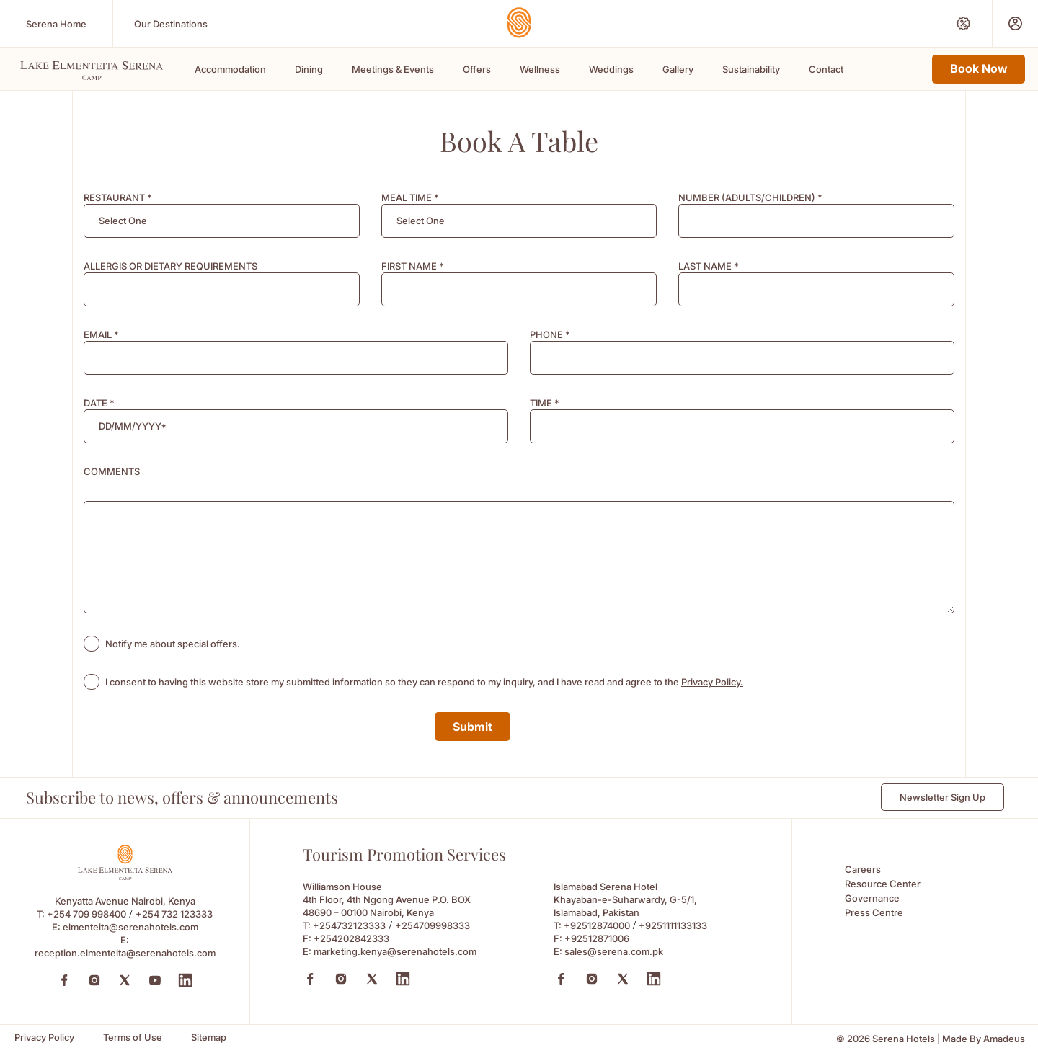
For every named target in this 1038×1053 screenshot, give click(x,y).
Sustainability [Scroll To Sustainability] (751, 69)
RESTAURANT (118, 197)
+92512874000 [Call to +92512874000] (597, 925)
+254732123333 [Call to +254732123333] (349, 925)
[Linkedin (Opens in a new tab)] (403, 979)
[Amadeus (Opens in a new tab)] (1004, 1039)
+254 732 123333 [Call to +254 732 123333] (174, 914)
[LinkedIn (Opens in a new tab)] (185, 980)
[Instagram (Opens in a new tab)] (94, 980)
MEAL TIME (410, 197)
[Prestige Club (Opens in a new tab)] (1015, 23)
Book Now (978, 68)
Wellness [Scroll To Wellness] (540, 69)
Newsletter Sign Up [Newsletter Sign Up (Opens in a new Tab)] (942, 797)
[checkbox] (91, 644)
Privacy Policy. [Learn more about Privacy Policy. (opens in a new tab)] (712, 682)
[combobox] (222, 221)
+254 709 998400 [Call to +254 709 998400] (86, 914)
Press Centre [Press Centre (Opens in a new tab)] (874, 912)
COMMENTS (112, 471)
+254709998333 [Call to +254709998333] (432, 925)
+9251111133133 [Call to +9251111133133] (673, 925)
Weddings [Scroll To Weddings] (611, 69)
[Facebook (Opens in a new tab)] (64, 980)
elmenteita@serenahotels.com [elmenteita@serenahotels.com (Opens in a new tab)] (130, 927)
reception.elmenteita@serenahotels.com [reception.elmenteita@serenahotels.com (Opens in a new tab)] (125, 953)
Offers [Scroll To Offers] (477, 69)
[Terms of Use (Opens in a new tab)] (132, 1037)
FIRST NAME (412, 266)
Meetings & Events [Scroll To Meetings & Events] (393, 69)
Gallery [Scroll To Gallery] (677, 69)
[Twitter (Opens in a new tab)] (124, 980)
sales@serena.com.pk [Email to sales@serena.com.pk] (613, 951)
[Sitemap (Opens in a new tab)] (208, 1037)
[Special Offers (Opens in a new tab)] (963, 23)
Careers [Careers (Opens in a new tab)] (863, 869)
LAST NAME (708, 266)
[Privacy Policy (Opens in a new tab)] (44, 1037)
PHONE (550, 334)
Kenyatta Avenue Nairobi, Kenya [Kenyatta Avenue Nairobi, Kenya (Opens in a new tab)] (125, 901)
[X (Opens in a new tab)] (372, 979)
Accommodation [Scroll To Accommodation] (230, 69)
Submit (472, 726)
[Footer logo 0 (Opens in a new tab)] (125, 876)
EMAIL (101, 334)
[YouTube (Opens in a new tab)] (155, 980)
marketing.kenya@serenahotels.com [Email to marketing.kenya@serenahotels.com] (395, 951)
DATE (99, 403)
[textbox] (123, 221)
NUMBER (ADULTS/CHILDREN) (750, 197)
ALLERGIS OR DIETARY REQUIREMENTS (170, 266)
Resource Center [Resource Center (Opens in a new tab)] (883, 883)
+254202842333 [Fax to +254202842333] (351, 938)
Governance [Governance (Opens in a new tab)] (872, 898)
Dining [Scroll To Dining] (309, 69)
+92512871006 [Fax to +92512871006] (596, 938)
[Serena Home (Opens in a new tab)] (56, 23)
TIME (544, 403)
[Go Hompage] (519, 22)
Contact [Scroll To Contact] (826, 69)
